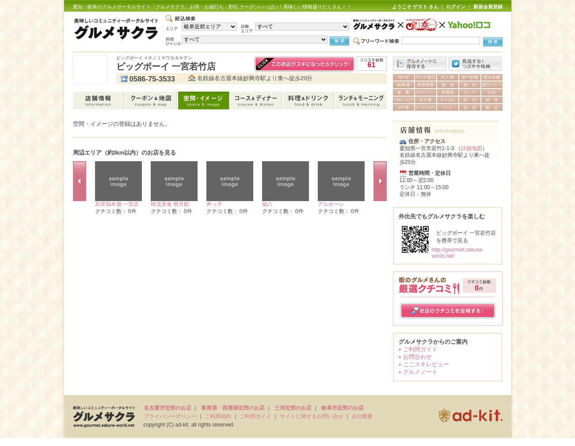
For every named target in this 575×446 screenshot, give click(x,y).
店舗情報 (99, 100)
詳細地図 (471, 148)
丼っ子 (214, 204)
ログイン (455, 6)
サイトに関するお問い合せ (311, 416)
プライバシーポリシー (170, 416)
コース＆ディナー (257, 100)
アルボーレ (331, 204)
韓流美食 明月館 (170, 204)
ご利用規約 (218, 416)
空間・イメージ (204, 100)
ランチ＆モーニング (361, 100)
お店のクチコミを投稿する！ (448, 310)
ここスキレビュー (426, 364)
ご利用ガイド (420, 349)
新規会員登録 (488, 6)
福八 (267, 204)
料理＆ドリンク (309, 100)
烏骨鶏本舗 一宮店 (117, 204)
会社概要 (362, 416)
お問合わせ (417, 356)
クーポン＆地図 (152, 100)
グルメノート (420, 371)
